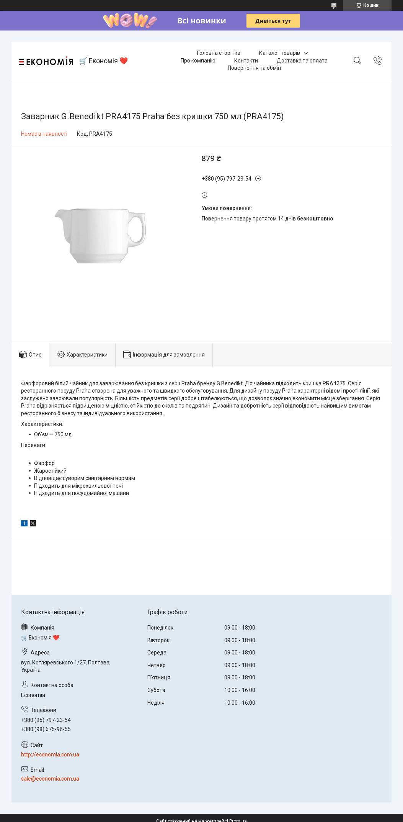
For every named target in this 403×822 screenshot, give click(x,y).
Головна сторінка (218, 53)
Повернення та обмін (254, 68)
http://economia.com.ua (50, 754)
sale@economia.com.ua (50, 779)
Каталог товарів (279, 53)
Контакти (246, 61)
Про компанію (198, 61)
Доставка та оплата (302, 61)
